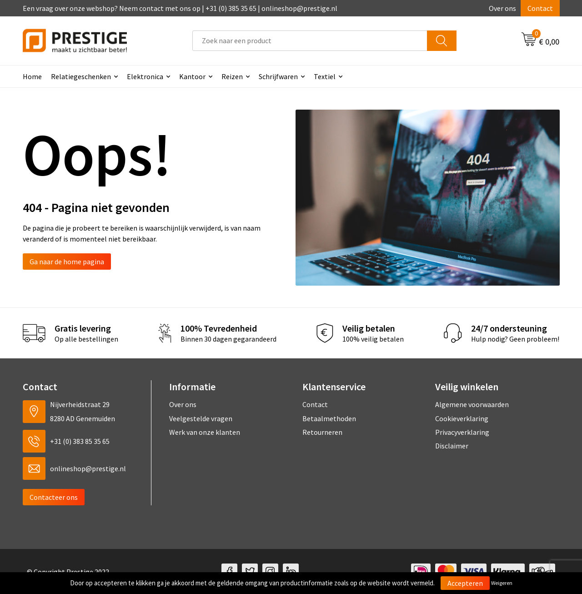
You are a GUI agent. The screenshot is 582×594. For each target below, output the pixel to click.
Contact (540, 8)
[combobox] (309, 40)
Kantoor (192, 76)
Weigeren (501, 582)
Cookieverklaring (461, 418)
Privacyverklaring (462, 432)
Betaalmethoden (329, 418)
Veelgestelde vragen (200, 418)
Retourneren (322, 432)
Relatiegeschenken (81, 76)
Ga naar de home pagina (67, 261)
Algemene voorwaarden (472, 404)
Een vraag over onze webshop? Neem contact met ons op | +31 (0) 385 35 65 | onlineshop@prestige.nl (180, 8)
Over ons (502, 8)
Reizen (232, 76)
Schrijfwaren (278, 76)
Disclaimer (451, 445)
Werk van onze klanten (204, 432)
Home (32, 76)
